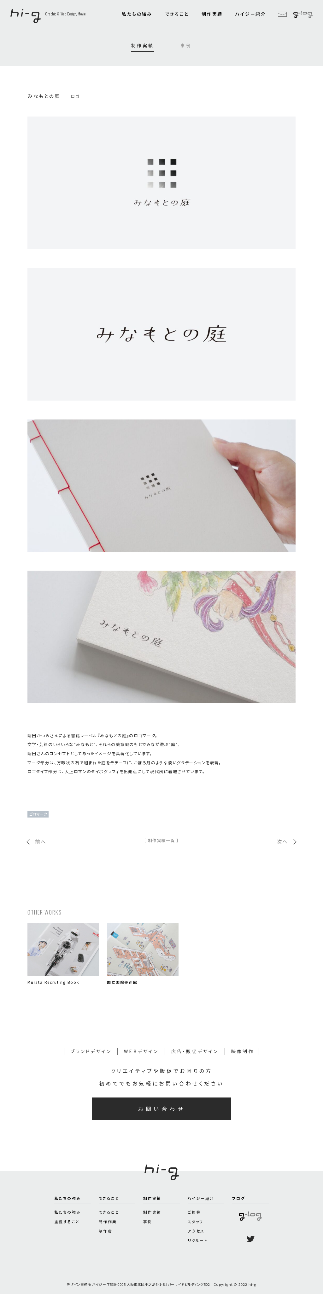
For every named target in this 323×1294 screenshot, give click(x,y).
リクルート (198, 1240)
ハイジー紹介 (250, 14)
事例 (186, 45)
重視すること (67, 1221)
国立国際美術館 (122, 982)
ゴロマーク (38, 814)
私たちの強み (137, 14)
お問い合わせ (161, 1109)
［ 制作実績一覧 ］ (161, 840)
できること (177, 14)
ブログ (238, 1198)
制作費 (105, 1231)
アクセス (196, 1231)
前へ (40, 841)
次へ (282, 841)
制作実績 (212, 14)
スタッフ (195, 1221)
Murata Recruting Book (53, 982)
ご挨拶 (194, 1212)
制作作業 (108, 1221)
